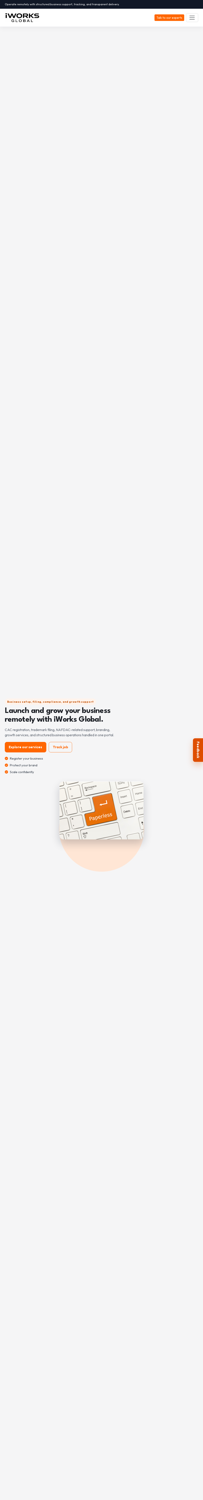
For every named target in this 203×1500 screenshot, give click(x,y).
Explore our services (25, 747)
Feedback (198, 749)
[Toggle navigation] (192, 17)
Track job (60, 747)
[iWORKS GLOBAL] (24, 18)
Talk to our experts (169, 18)
